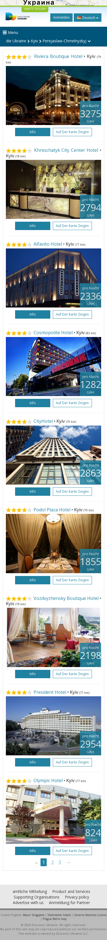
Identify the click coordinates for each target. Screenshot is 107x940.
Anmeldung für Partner (69, 902)
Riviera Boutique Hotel (58, 56)
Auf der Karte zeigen (72, 132)
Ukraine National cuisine (90, 915)
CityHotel (43, 421)
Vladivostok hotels (59, 915)
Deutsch (87, 17)
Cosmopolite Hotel (53, 332)
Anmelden (61, 17)
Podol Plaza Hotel (52, 510)
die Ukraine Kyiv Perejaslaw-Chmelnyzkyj (48, 40)
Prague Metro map (54, 919)
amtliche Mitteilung (30, 891)
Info (33, 132)
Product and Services (71, 891)
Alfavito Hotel (48, 244)
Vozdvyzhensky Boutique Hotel (66, 598)
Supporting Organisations (37, 897)
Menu (10, 32)
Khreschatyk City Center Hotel (66, 150)
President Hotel (50, 692)
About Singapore (33, 915)
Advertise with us (28, 902)
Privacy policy (77, 897)
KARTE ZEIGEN (35, 9)
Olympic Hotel (48, 780)
